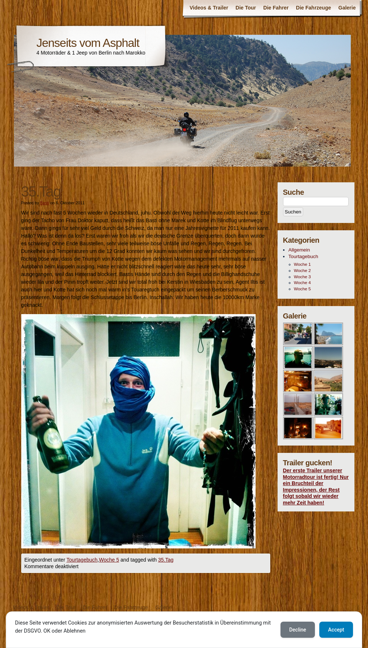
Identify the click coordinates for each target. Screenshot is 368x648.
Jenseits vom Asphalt (88, 42)
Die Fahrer (276, 8)
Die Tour (245, 8)
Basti (44, 203)
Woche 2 (302, 270)
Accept (336, 630)
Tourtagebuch (81, 560)
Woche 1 (302, 264)
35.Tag (166, 560)
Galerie (347, 8)
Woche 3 (302, 276)
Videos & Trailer (209, 8)
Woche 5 (109, 560)
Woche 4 (302, 282)
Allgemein (299, 250)
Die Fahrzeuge (313, 8)
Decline (297, 630)
